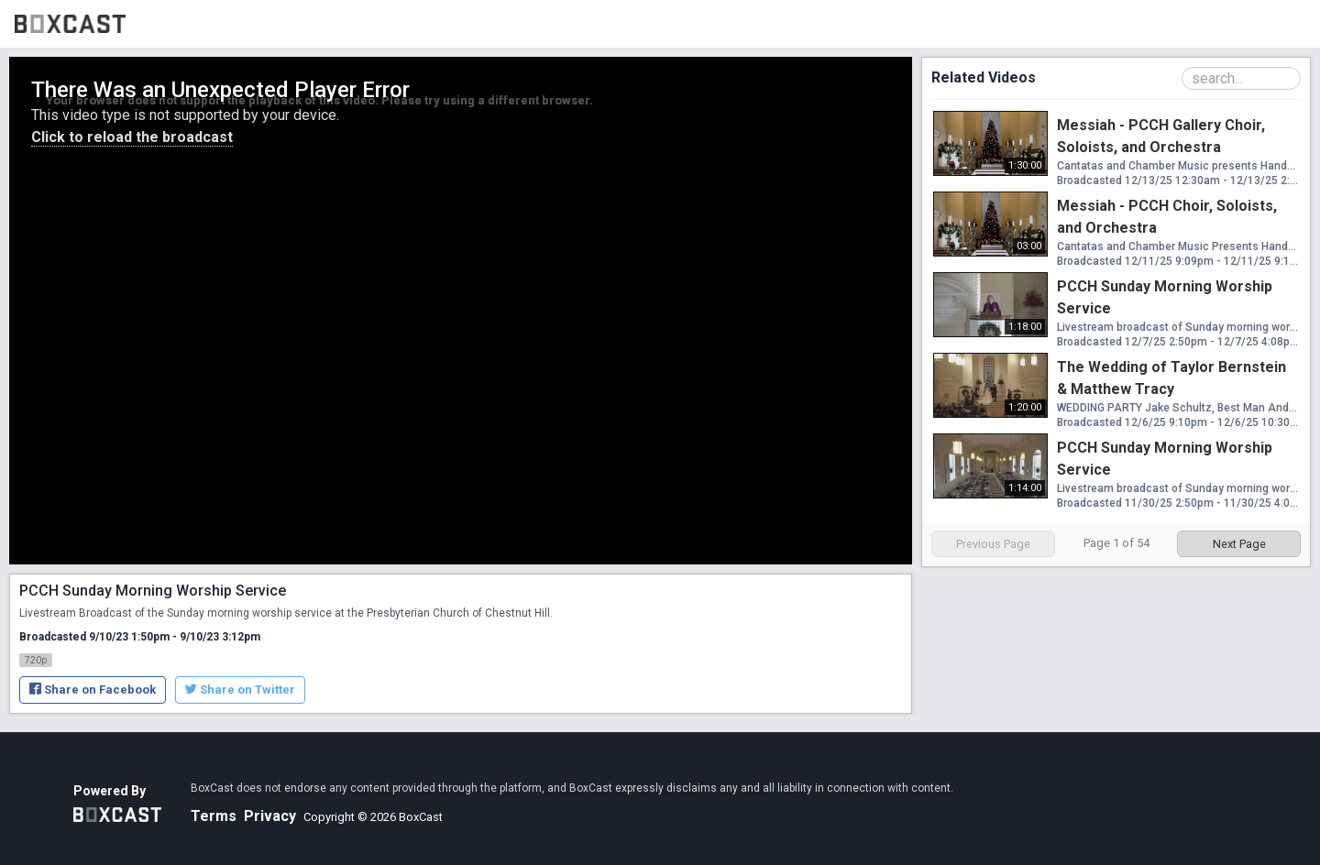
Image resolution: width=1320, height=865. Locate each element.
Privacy (270, 816)
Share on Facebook (92, 689)
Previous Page (993, 544)
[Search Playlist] (1241, 78)
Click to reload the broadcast (132, 137)
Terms (213, 816)
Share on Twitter (240, 689)
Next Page (1239, 544)
